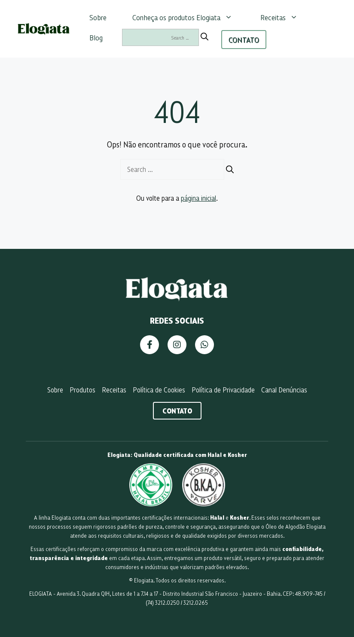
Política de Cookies (159, 389)
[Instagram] (177, 344)
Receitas (283, 17)
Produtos (82, 389)
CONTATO (244, 39)
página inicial (198, 197)
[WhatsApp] (204, 344)
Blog (96, 37)
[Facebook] (149, 344)
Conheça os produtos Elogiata (186, 17)
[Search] (204, 37)
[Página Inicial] (177, 299)
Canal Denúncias (284, 389)
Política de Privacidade (223, 389)
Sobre (98, 17)
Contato (177, 410)
